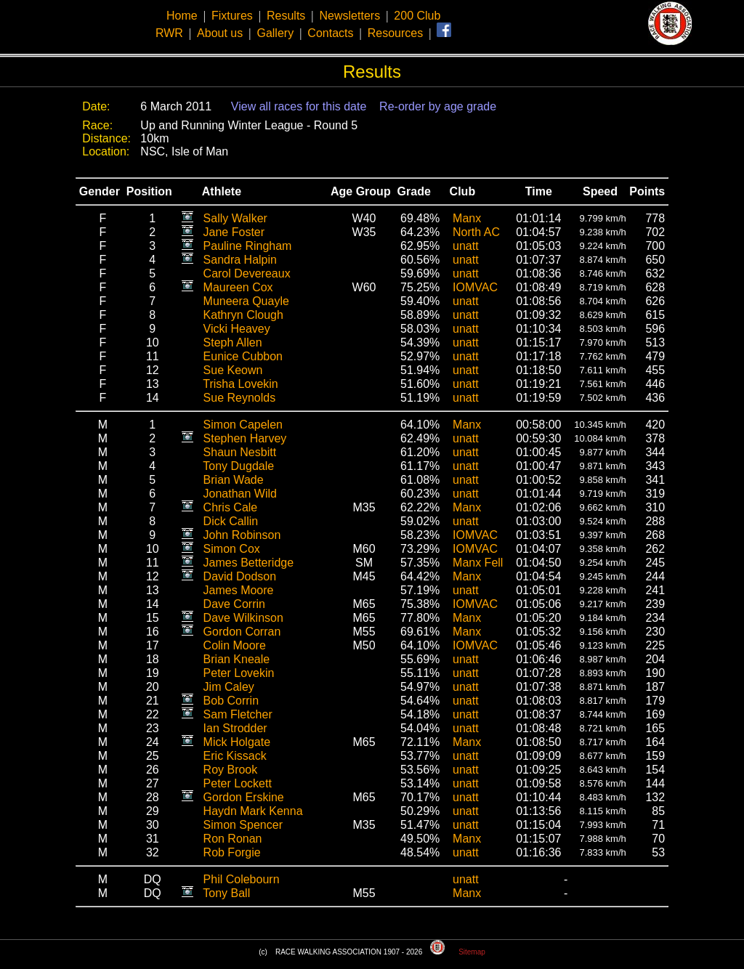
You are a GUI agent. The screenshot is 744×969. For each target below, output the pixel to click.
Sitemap (471, 952)
